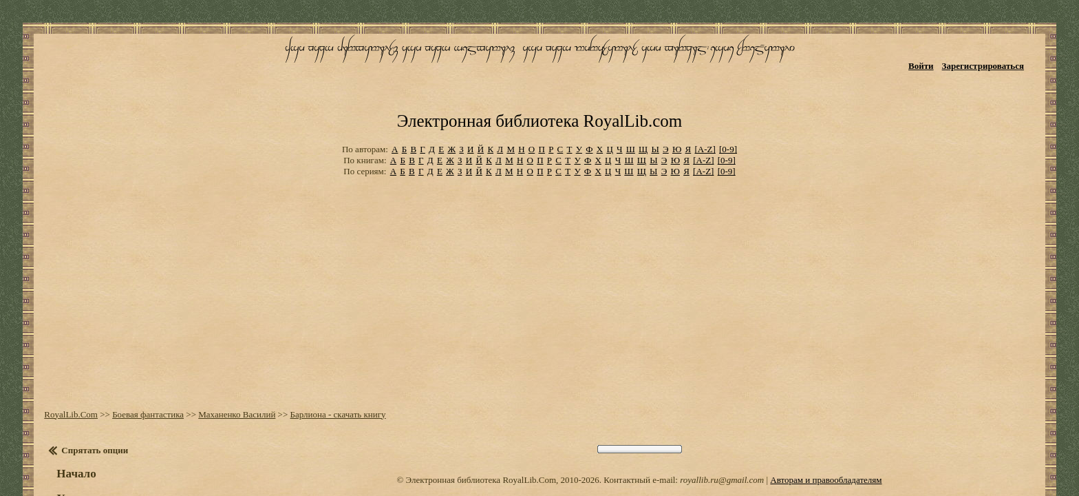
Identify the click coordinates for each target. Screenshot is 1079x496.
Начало (63, 403)
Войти (941, 53)
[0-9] (728, 89)
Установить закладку (99, 428)
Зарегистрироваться (1004, 53)
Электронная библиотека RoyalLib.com (539, 65)
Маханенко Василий (223, 344)
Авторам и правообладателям (826, 409)
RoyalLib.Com (58, 344)
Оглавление (78, 468)
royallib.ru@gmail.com (722, 409)
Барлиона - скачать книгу (324, 344)
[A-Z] (704, 89)
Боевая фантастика (135, 344)
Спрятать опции (81, 380)
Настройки (76, 453)
